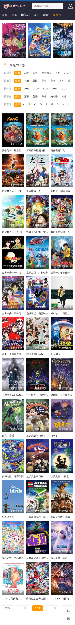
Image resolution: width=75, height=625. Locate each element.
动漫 (46, 14)
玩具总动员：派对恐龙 (38, 558)
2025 (36, 88)
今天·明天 (56, 354)
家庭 (66, 72)
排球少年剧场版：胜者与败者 (42, 354)
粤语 (44, 96)
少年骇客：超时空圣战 (38, 395)
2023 (54, 88)
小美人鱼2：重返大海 (62, 476)
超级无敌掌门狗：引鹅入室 (40, 476)
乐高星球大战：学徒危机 (39, 517)
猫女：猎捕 (8, 435)
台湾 (52, 80)
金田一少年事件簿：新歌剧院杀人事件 (22, 313)
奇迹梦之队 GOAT (11, 191)
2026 (26, 88)
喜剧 (57, 72)
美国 (70, 80)
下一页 (52, 608)
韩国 (35, 80)
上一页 (22, 608)
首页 (5, 14)
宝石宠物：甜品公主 (13, 558)
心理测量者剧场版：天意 (15, 395)
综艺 (36, 14)
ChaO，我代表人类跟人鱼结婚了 (19, 598)
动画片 (57, 14)
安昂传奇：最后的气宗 (14, 150)
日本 (61, 80)
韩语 (64, 96)
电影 (14, 14)
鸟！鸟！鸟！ (9, 517)
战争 (35, 72)
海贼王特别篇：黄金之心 (39, 232)
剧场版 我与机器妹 (60, 191)
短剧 (5, 22)
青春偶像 (46, 72)
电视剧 (25, 14)
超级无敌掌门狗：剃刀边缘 (40, 435)
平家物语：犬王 (34, 191)
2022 (64, 88)
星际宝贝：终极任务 (37, 272)
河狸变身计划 (58, 150)
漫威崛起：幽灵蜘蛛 (37, 313)
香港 (44, 80)
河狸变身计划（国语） (38, 150)
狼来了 (54, 435)
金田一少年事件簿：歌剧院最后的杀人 (22, 272)
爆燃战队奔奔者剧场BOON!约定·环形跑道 (48, 598)
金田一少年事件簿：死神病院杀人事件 (22, 354)
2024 (45, 88)
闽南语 (54, 96)
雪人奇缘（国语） (60, 558)
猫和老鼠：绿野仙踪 (13, 476)
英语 (35, 96)
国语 (26, 96)
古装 (26, 72)
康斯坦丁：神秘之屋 (61, 395)
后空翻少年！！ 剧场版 (14, 232)
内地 (26, 80)
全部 (17, 72)
